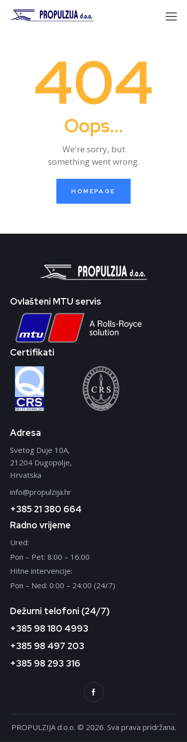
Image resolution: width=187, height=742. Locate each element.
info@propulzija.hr (40, 492)
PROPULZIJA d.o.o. (44, 727)
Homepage (93, 191)
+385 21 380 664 (46, 509)
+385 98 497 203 (47, 646)
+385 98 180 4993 (49, 628)
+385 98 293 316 (45, 663)
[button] (171, 16)
